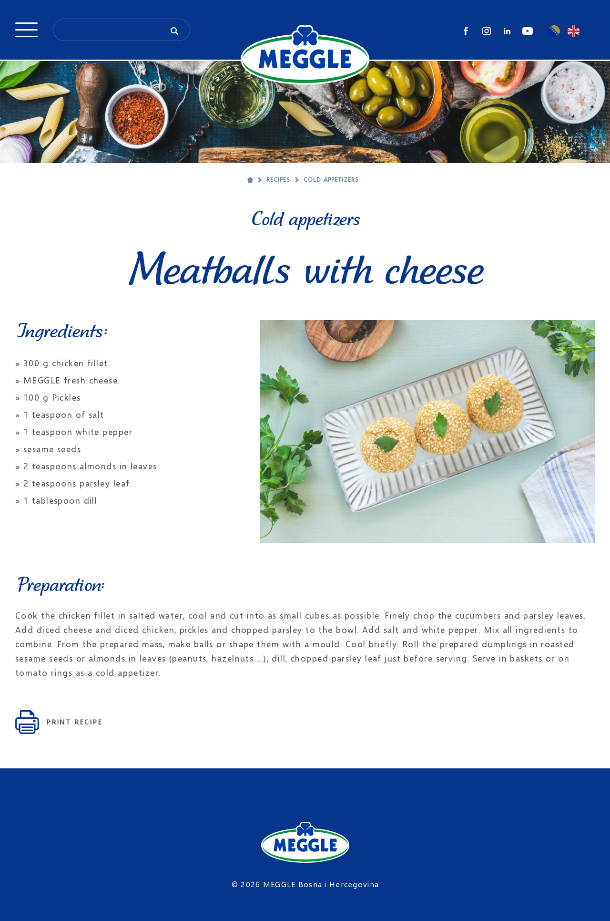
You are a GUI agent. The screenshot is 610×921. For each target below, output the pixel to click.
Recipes (278, 179)
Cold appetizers (331, 179)
